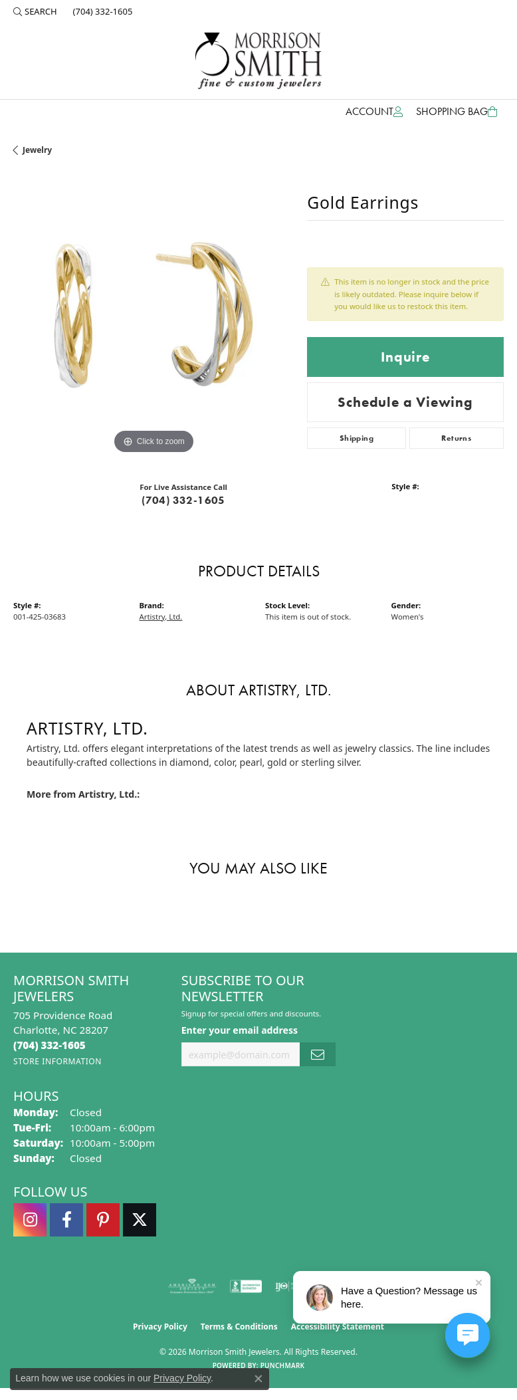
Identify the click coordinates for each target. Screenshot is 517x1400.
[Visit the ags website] (192, 1286)
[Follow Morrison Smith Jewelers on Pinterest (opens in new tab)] (103, 1219)
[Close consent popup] (258, 1379)
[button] (35, 11)
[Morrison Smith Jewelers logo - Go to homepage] (258, 61)
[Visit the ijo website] (290, 1286)
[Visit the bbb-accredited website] (246, 1286)
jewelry (37, 150)
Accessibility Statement (337, 1326)
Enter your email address (239, 1030)
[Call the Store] (49, 1045)
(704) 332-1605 (183, 500)
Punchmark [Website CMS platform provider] (282, 1365)
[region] (153, 316)
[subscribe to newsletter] (318, 1054)
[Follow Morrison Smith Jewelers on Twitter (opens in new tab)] (139, 1219)
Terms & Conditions (239, 1326)
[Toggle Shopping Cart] (456, 112)
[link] (101, 11)
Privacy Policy (160, 1326)
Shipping (356, 438)
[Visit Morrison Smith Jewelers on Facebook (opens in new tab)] (66, 1219)
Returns (456, 438)
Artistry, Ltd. (161, 617)
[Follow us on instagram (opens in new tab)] (30, 1219)
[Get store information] (57, 1061)
